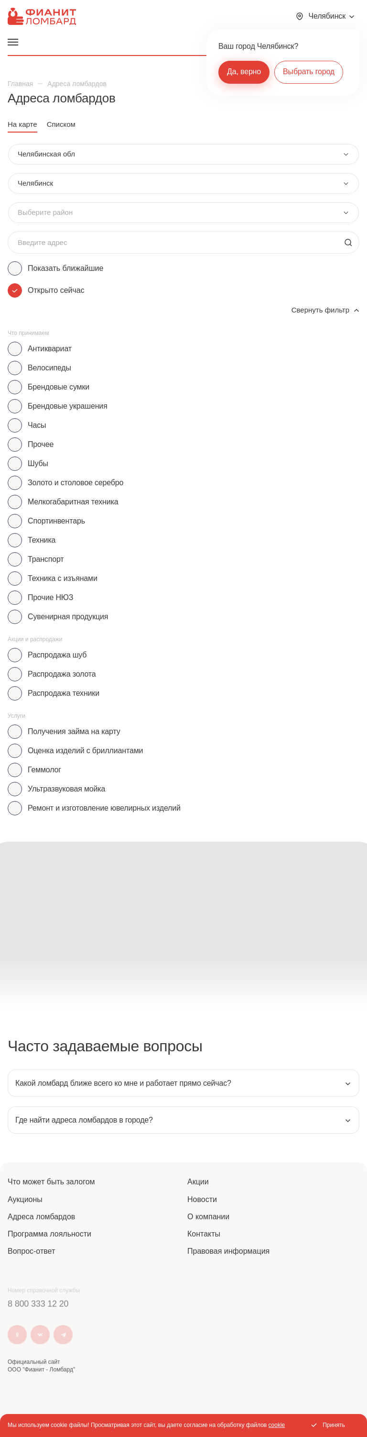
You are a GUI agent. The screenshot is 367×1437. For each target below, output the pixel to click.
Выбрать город (309, 71)
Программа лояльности (49, 1234)
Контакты (203, 1234)
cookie (277, 1425)
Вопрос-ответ (31, 1251)
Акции (198, 1182)
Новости (202, 1199)
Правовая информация (228, 1251)
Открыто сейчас (56, 290)
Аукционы (25, 1199)
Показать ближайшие (65, 268)
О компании (208, 1217)
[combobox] (183, 154)
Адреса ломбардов (41, 1217)
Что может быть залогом (51, 1182)
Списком (61, 124)
